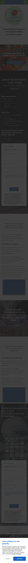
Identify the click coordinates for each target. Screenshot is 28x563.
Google (14, 553)
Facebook (18, 553)
